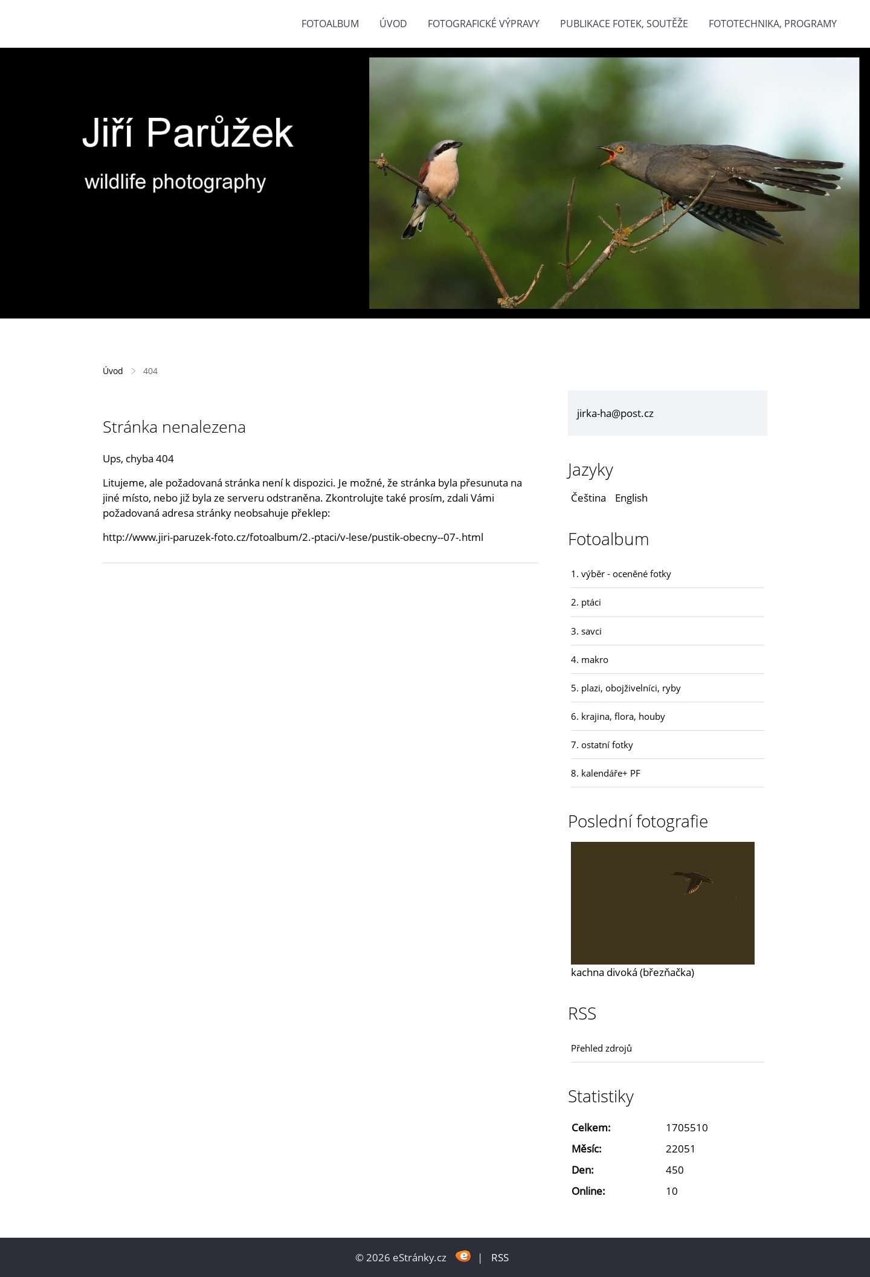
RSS (500, 1257)
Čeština (588, 498)
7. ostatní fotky (602, 745)
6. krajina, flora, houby (618, 716)
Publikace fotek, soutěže (624, 23)
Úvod (393, 23)
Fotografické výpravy (484, 23)
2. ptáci (586, 602)
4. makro (589, 659)
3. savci (586, 631)
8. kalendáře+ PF (605, 773)
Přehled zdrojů (601, 1048)
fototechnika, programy (773, 23)
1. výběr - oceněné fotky (621, 573)
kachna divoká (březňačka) (632, 972)
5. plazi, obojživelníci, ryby (626, 688)
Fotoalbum (330, 23)
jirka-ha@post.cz (615, 413)
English (631, 498)
